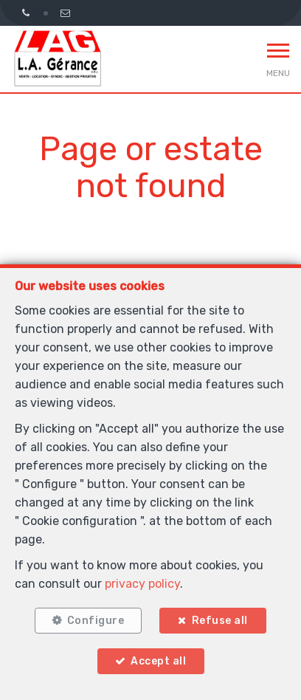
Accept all (158, 661)
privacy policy (142, 584)
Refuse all (220, 620)
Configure (96, 620)
